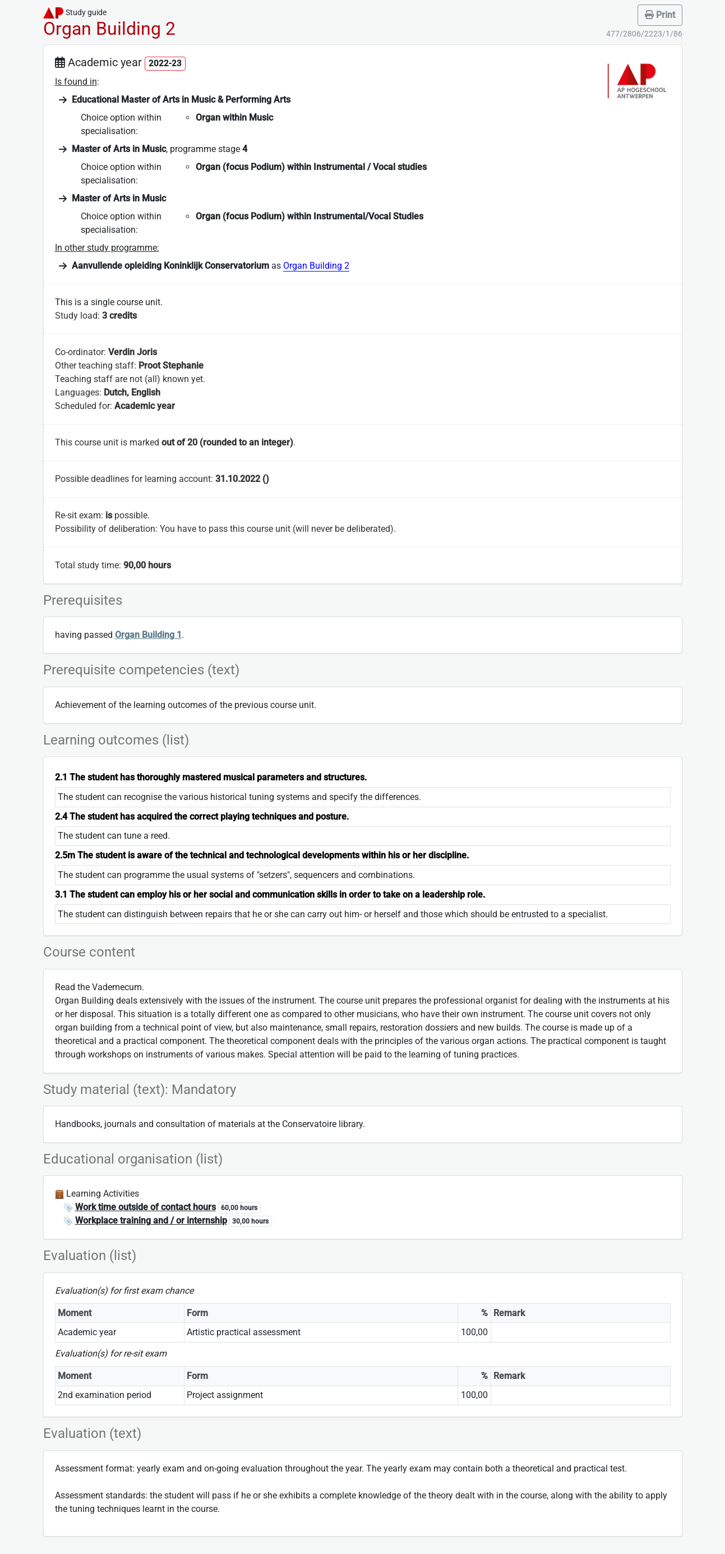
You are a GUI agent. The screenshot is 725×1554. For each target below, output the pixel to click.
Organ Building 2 (316, 265)
